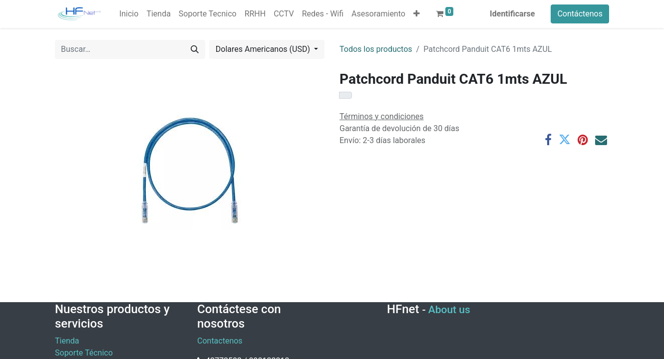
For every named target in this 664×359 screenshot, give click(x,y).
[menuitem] (128, 14)
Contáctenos (580, 13)
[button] (416, 14)
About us (449, 310)
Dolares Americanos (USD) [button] (264, 49)
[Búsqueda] (194, 49)
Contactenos (220, 341)
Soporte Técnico (84, 353)
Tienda (67, 341)
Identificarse (512, 13)
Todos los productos (375, 49)
